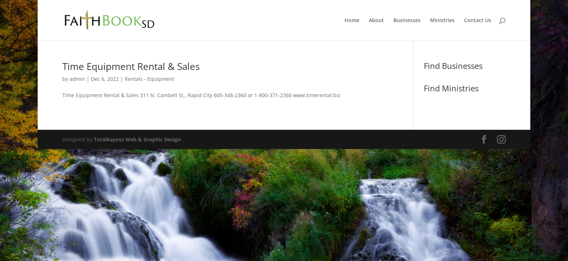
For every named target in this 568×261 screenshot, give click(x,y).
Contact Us (477, 21)
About (376, 21)
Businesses (407, 21)
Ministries (442, 21)
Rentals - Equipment (149, 78)
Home (351, 21)
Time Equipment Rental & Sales (131, 66)
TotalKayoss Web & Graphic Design (137, 139)
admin (77, 78)
